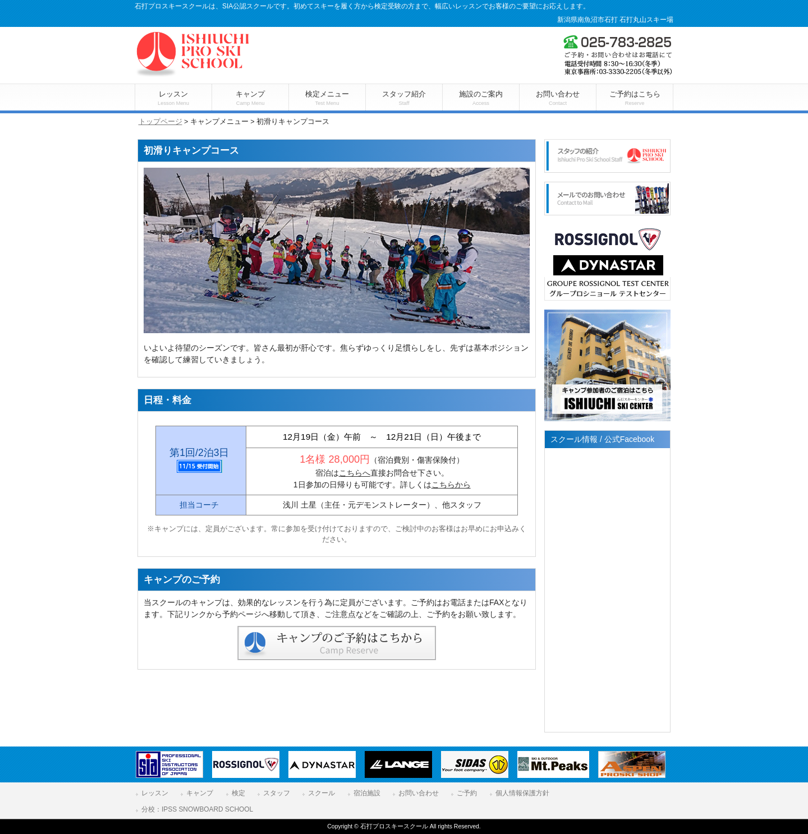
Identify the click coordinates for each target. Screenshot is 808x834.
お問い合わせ (418, 793)
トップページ (160, 122)
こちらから (451, 484)
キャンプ (199, 793)
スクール (321, 793)
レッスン (154, 793)
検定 (238, 793)
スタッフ (276, 793)
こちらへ (354, 472)
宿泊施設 (367, 793)
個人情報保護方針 (522, 793)
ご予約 (467, 793)
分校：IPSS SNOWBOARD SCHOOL (197, 809)
